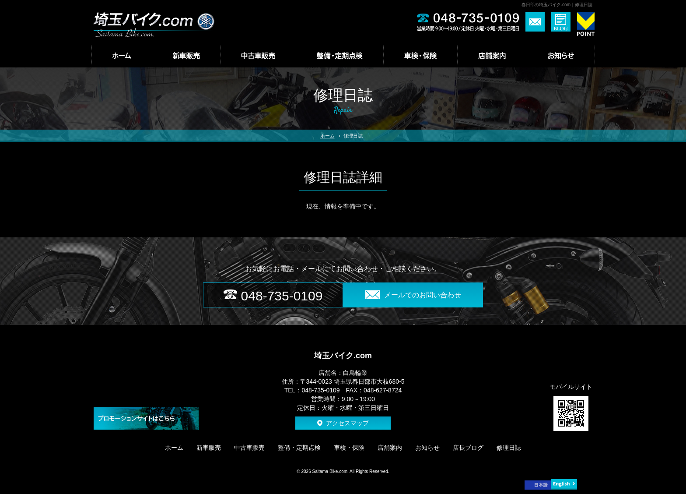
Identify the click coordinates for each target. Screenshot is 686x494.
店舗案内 (390, 447)
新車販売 (208, 447)
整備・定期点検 (299, 447)
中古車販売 (249, 447)
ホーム (327, 135)
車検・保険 (349, 447)
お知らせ (427, 447)
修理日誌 (509, 447)
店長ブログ (468, 447)
